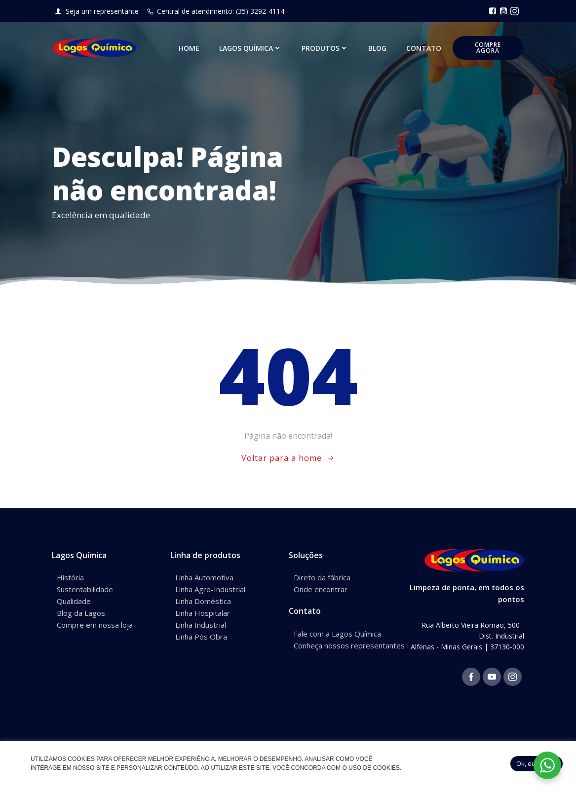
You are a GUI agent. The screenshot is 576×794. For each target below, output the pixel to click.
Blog (378, 49)
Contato (424, 49)
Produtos (326, 49)
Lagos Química (251, 49)
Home (190, 49)
